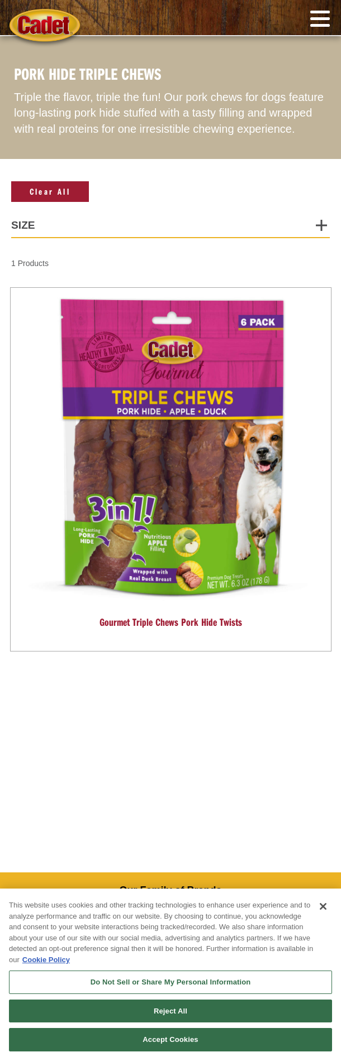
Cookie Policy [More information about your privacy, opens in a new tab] (46, 959)
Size (23, 225)
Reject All (170, 1011)
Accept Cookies (170, 1039)
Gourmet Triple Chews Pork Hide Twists (171, 622)
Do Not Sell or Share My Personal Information (171, 982)
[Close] (323, 906)
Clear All (50, 191)
